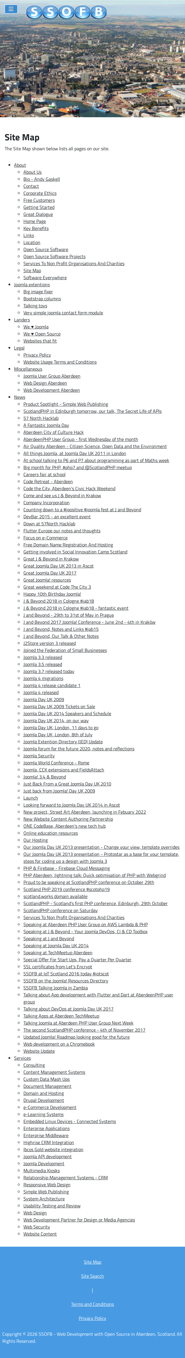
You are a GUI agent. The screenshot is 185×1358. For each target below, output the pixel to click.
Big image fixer (38, 291)
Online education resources (50, 832)
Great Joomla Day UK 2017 (49, 572)
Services (22, 1057)
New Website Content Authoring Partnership (68, 818)
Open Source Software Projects (54, 256)
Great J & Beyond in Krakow (51, 558)
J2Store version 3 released (49, 643)
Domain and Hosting (43, 1093)
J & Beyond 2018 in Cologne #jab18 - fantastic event (76, 607)
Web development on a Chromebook (59, 1043)
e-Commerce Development (49, 1107)
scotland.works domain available (55, 896)
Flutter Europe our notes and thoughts (61, 530)
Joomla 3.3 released (42, 657)
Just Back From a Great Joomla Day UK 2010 (67, 783)
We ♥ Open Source (42, 333)
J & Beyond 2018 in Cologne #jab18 (58, 600)
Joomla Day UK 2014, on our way (56, 720)
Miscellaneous (28, 368)
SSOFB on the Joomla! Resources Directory (65, 980)
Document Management (47, 1086)
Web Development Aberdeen (51, 389)
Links (28, 235)
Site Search (92, 1275)
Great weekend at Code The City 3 (57, 586)
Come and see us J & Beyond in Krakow (62, 495)
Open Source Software (45, 249)
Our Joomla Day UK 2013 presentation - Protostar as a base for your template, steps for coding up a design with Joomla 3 (101, 858)
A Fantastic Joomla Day (46, 425)
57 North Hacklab (41, 418)
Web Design (35, 1212)
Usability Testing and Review (51, 1205)
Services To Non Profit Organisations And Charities (73, 263)
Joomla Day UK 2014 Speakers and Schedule (67, 713)
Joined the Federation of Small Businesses (65, 650)
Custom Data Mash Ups (46, 1079)
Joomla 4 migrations (43, 678)
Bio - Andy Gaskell (41, 179)
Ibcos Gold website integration (53, 1149)
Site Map (32, 270)
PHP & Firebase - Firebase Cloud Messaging (66, 868)
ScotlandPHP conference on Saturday (60, 910)
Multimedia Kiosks (41, 1170)
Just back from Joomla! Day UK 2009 (59, 790)
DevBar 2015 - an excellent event (57, 516)
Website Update (39, 1050)
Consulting (34, 1065)
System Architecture (44, 1198)
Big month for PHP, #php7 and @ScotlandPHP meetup (77, 467)
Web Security (36, 1226)
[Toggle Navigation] (11, 9)
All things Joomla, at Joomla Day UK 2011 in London (74, 453)
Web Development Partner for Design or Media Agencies (79, 1219)
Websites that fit (40, 340)
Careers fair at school (44, 474)
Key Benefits (36, 228)
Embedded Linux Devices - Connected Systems (69, 1121)
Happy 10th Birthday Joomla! (52, 593)
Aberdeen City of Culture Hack (53, 432)
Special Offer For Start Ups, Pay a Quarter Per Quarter (77, 959)
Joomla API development (47, 1156)
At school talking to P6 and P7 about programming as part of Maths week (96, 460)
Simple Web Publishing (46, 1191)
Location (31, 242)
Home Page (34, 221)
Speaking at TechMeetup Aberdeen (57, 952)
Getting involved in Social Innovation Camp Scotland (75, 551)
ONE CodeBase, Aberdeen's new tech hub (64, 825)
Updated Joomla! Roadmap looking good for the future (76, 1036)
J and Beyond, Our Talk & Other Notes (61, 636)
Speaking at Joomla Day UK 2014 (56, 945)
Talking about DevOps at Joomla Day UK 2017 (68, 1008)
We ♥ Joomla (36, 326)
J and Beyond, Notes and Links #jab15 (61, 629)
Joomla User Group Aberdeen (51, 375)
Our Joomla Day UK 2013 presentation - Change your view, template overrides (101, 847)
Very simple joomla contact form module (63, 312)
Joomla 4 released (41, 692)
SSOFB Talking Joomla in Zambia (55, 987)
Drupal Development (43, 1100)
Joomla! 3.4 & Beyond (44, 776)
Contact (31, 186)
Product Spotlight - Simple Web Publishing (65, 404)
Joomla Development (43, 1163)
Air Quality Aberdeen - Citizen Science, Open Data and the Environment (95, 446)
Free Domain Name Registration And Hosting (68, 544)
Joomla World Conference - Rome (56, 762)
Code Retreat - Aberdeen (48, 481)
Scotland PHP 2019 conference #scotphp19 (66, 889)
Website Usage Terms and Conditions (60, 361)
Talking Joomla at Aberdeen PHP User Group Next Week (78, 1022)
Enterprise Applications (46, 1128)
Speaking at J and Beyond (48, 938)
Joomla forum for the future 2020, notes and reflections (78, 748)
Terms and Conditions (92, 1304)
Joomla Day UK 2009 (43, 699)
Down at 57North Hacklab (49, 523)
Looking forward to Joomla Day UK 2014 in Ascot (71, 804)
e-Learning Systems (43, 1114)
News (19, 397)
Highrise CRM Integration (48, 1142)
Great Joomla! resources (47, 579)
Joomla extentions (32, 284)
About (20, 164)
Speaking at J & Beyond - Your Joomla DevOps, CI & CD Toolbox (85, 931)
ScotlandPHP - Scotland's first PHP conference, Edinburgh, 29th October (95, 903)
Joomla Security (39, 755)
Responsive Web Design (47, 1184)
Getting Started (38, 207)
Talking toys (35, 305)
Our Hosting (35, 840)
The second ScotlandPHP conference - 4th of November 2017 (84, 1029)
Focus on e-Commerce (45, 537)
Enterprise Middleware (45, 1135)
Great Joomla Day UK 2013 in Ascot (58, 565)
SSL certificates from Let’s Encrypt (57, 966)
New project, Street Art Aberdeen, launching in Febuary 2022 (84, 811)
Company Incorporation (46, 502)
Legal (19, 347)
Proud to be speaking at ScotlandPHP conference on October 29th (88, 882)
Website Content (40, 1233)
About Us (32, 171)
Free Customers (39, 200)
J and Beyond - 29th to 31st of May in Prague (68, 614)
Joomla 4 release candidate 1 (51, 685)
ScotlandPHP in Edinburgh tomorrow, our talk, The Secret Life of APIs (92, 411)
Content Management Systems (54, 1072)
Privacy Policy (37, 354)
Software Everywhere (45, 277)
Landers (22, 319)
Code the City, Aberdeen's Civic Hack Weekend (69, 488)
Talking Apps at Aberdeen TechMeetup (61, 1015)
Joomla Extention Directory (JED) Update (63, 741)
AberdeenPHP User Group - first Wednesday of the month (80, 439)
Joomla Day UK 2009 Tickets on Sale (59, 706)
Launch (30, 797)
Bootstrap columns (42, 298)
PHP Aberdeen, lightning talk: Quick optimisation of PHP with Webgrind (94, 875)
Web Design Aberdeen (45, 382)
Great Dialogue (38, 214)
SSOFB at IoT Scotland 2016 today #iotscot (66, 973)
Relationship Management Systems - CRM (65, 1177)
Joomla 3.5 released (42, 664)
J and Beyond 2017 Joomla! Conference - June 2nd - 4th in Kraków (89, 622)
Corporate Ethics (39, 193)
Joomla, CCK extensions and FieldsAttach (63, 769)
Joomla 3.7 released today (48, 671)
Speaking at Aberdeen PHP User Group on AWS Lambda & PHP (85, 924)
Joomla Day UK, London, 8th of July (57, 734)
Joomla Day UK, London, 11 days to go (60, 727)
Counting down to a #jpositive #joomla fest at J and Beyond (82, 509)
